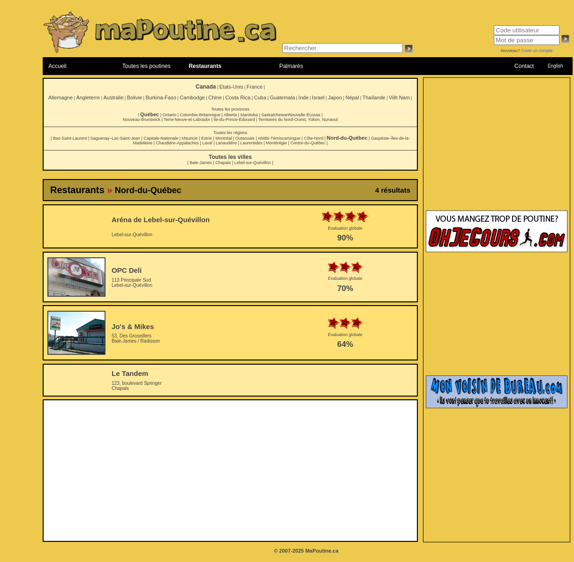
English (555, 65)
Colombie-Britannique (200, 114)
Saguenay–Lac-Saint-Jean (115, 138)
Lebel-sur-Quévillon (252, 162)
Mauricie (190, 138)
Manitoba (249, 114)
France (255, 87)
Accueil (57, 66)
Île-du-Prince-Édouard (234, 119)
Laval (207, 143)
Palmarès (291, 66)
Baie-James (200, 162)
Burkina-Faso (160, 97)
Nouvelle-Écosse (305, 114)
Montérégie (276, 143)
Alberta (230, 114)
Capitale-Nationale (161, 138)
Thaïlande (374, 97)
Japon (335, 97)
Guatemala (282, 97)
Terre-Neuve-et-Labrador (187, 119)
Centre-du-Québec (307, 143)
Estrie (206, 138)
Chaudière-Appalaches (177, 143)
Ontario (170, 114)
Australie (113, 97)
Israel (318, 97)
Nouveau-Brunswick (141, 119)
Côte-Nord (314, 138)
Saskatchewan (275, 114)
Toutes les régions (230, 132)
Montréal (223, 138)
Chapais (223, 162)
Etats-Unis (231, 87)
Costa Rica (237, 97)
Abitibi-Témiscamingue (279, 138)
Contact (524, 66)
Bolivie (134, 97)
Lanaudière (226, 143)
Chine (215, 97)
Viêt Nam (399, 97)
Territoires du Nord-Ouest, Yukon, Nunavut (298, 119)
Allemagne (60, 97)
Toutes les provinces (230, 109)
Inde (303, 97)
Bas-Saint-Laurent (70, 138)
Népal (352, 97)
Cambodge (192, 97)
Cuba (260, 97)
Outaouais (245, 138)
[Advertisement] (230, 470)
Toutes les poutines (146, 66)
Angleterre (88, 97)
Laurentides (251, 143)
